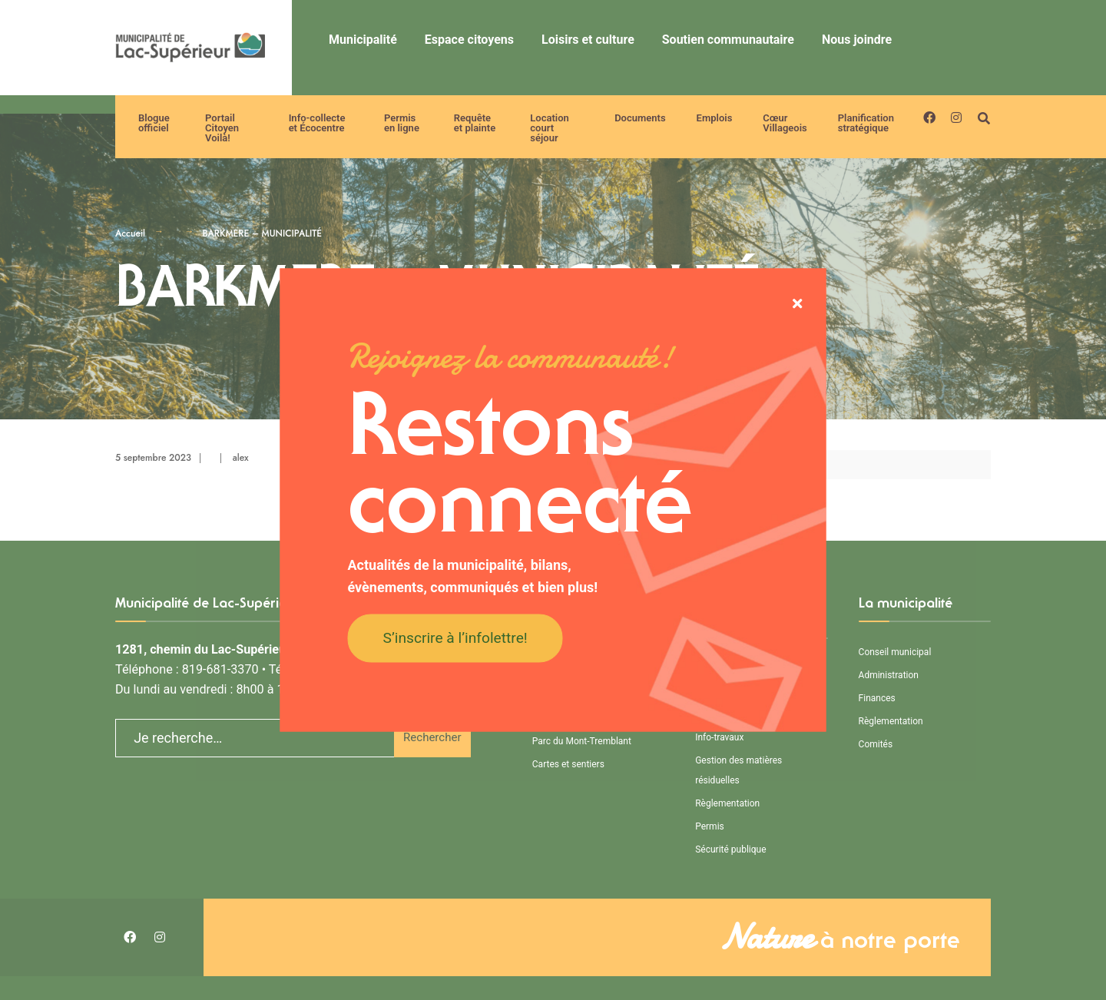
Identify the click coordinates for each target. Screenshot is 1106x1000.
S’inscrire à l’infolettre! (455, 637)
